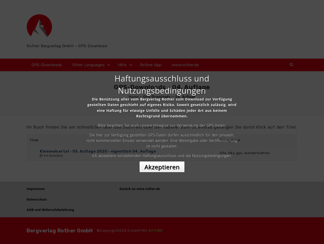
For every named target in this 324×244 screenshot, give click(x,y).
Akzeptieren (162, 167)
